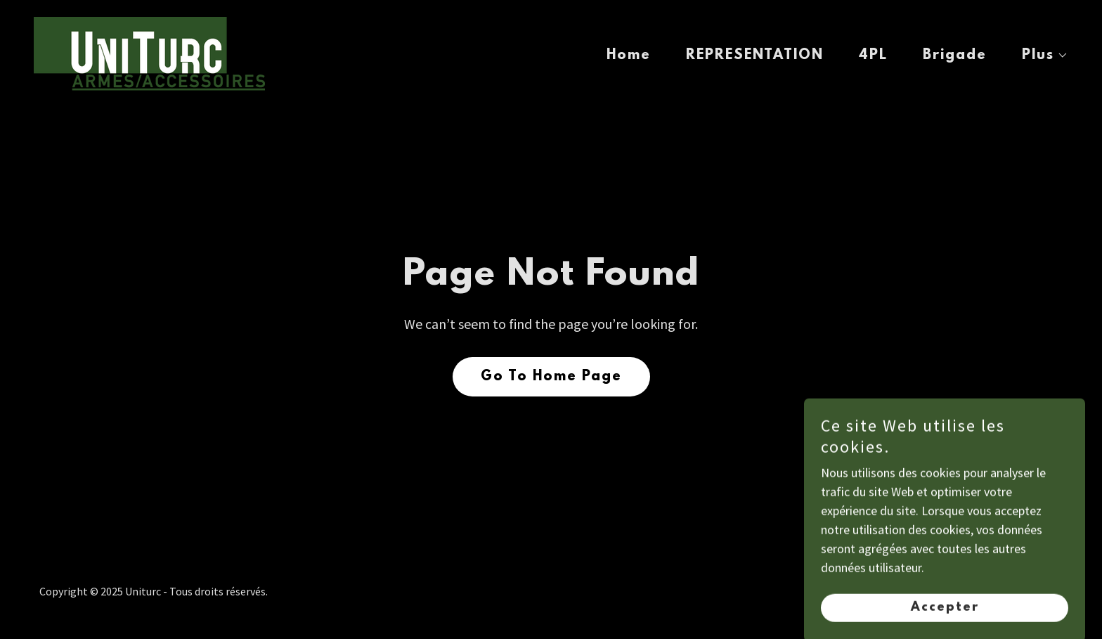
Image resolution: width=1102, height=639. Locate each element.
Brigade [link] (955, 55)
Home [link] (629, 55)
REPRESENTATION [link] (755, 55)
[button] (1038, 55)
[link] (149, 52)
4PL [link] (873, 55)
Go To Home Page (551, 377)
